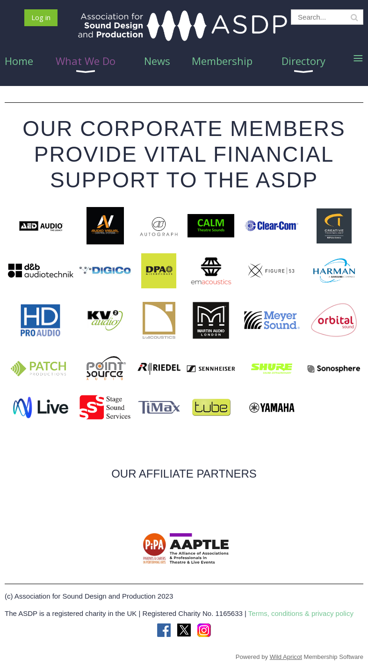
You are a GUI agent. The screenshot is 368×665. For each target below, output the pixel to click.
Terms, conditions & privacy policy (301, 613)
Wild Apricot (286, 656)
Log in (41, 17)
